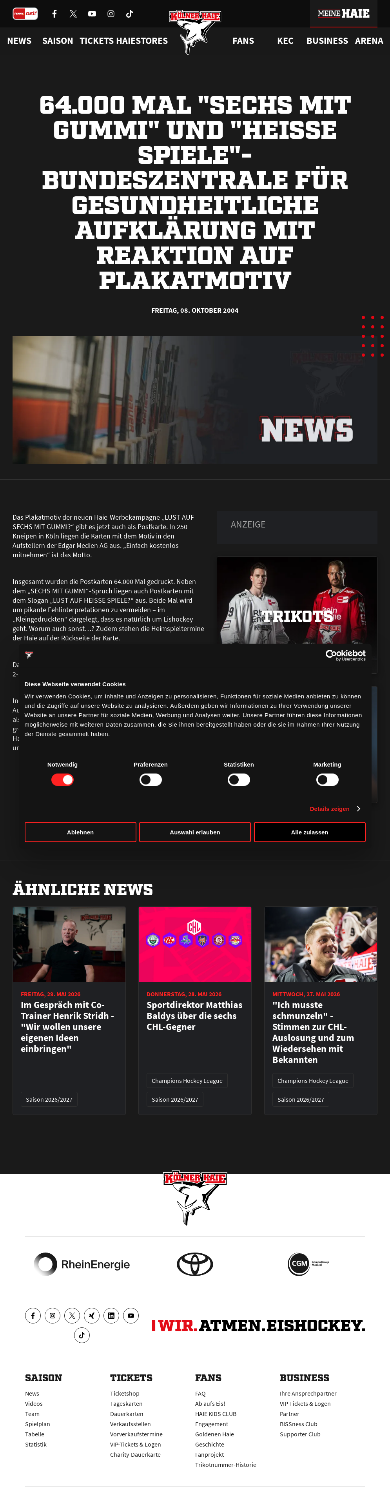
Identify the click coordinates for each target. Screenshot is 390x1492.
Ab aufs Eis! (210, 1403)
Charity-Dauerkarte (135, 1454)
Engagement (211, 1424)
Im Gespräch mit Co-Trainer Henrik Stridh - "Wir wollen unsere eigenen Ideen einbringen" (67, 1026)
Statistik (36, 1444)
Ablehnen (80, 832)
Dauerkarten (126, 1414)
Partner (289, 1414)
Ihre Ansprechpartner (308, 1393)
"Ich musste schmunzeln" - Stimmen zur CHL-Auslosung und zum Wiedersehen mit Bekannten (313, 1032)
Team (32, 1414)
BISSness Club (298, 1424)
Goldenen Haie (214, 1434)
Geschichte (209, 1444)
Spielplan (37, 1424)
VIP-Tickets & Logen (135, 1444)
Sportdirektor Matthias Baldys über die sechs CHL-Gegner (195, 1015)
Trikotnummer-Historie (225, 1464)
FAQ (200, 1393)
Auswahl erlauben (195, 832)
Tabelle (34, 1434)
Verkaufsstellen (130, 1424)
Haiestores (142, 41)
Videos (34, 1403)
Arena (369, 41)
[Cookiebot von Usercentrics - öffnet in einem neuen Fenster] (331, 655)
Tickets (97, 41)
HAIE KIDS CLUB (215, 1414)
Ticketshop (125, 1393)
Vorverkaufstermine (136, 1434)
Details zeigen (330, 808)
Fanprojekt (209, 1454)
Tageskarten (126, 1403)
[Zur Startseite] (195, 32)
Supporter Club (300, 1434)
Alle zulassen (309, 832)
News (32, 1393)
